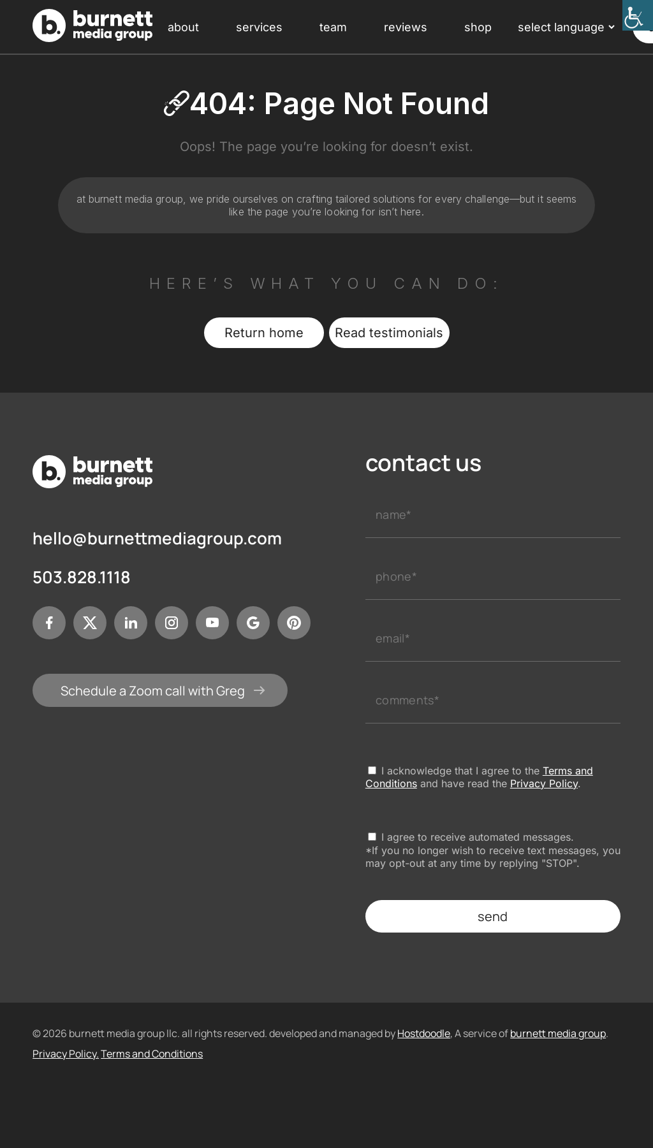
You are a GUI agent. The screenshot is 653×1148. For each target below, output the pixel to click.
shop (478, 27)
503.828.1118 (82, 577)
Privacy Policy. (66, 1054)
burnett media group (558, 1033)
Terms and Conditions (152, 1054)
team (333, 27)
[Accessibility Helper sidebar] (637, 15)
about (183, 27)
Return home (264, 332)
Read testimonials (389, 332)
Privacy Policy (544, 783)
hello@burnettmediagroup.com (157, 538)
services (259, 27)
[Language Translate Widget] (565, 27)
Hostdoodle (423, 1033)
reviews (405, 27)
